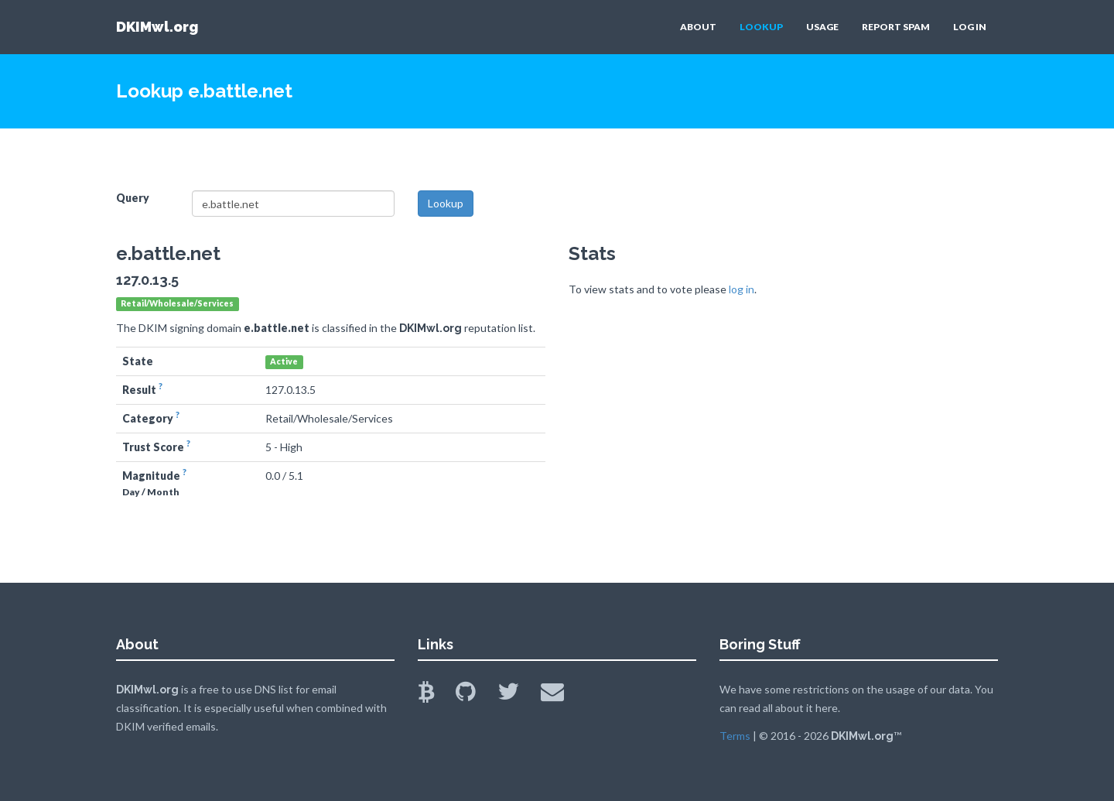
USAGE (822, 27)
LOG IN (969, 27)
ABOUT (698, 27)
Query (132, 197)
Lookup (445, 203)
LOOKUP (761, 27)
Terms (734, 735)
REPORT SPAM (896, 27)
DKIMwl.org (157, 27)
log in (741, 289)
